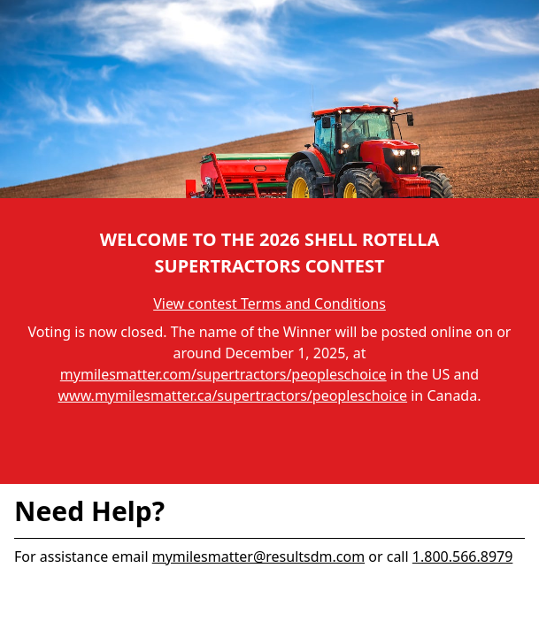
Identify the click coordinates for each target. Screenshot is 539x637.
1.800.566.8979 (462, 556)
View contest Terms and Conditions (269, 303)
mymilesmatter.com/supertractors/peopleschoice (223, 374)
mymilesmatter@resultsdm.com (258, 556)
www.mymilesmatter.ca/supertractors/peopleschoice (233, 395)
